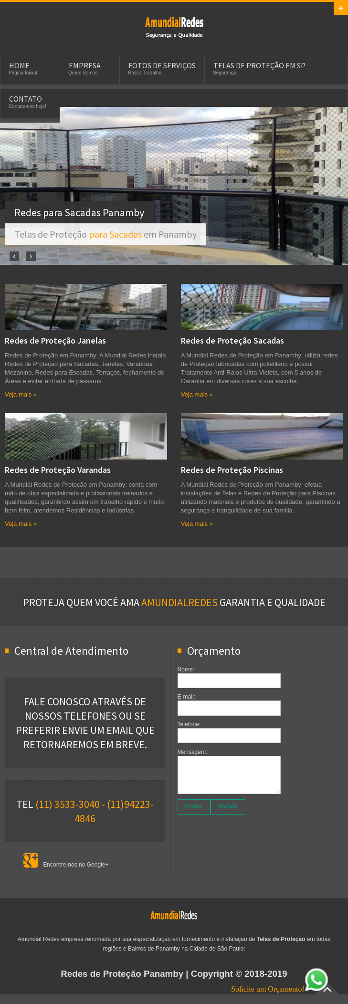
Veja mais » (21, 394)
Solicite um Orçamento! (279, 989)
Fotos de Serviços (162, 65)
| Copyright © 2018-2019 (174, 974)
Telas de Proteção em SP (259, 65)
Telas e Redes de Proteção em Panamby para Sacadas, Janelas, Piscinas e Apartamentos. (174, 26)
